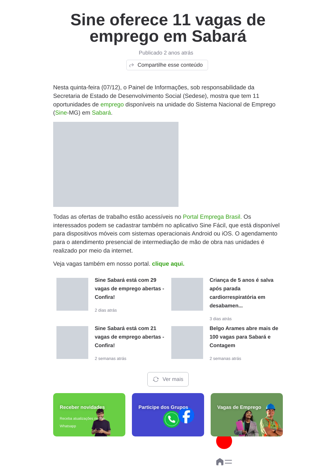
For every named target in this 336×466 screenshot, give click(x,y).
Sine (61, 112)
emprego (112, 104)
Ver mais (168, 379)
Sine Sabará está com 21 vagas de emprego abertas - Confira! (129, 337)
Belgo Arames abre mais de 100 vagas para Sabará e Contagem (244, 337)
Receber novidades (82, 407)
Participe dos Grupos (163, 407)
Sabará (101, 112)
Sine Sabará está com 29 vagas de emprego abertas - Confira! (129, 288)
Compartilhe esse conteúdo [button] (165, 65)
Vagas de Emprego (239, 407)
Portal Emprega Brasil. (212, 216)
